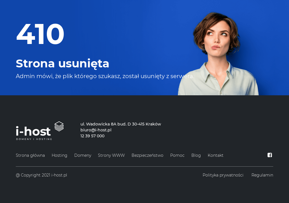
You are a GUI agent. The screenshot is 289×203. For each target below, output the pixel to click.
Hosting (59, 155)
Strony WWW (111, 155)
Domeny (82, 155)
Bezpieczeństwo (147, 155)
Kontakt (216, 155)
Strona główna (30, 155)
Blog (196, 155)
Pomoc (177, 155)
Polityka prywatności (223, 175)
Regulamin (262, 175)
